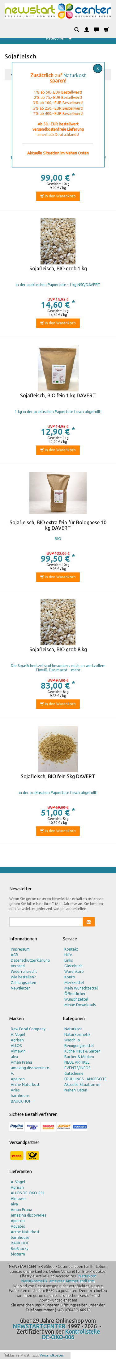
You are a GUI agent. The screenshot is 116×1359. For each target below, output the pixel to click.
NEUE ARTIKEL (76, 1062)
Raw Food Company (28, 1029)
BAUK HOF (20, 1243)
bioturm (18, 1254)
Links (68, 960)
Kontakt (71, 949)
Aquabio (18, 1226)
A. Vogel (18, 1034)
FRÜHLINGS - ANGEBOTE (85, 1079)
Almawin (18, 1051)
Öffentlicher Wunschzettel (76, 996)
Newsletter (20, 988)
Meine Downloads (80, 1005)
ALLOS (16, 1046)
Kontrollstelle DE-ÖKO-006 (71, 1334)
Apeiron (18, 1079)
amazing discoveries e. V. (30, 1070)
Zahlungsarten (23, 983)
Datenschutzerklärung (30, 960)
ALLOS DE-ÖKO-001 (28, 1193)
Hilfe (68, 955)
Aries (15, 1090)
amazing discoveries (28, 1215)
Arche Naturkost (25, 1085)
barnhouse (20, 1096)
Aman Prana (21, 1062)
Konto (69, 977)
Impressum (20, 949)
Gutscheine (74, 1073)
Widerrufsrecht (24, 971)
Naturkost (74, 75)
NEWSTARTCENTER (39, 1326)
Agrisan (17, 1040)
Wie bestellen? (23, 977)
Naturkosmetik (77, 1034)
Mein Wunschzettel (81, 988)
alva (14, 1057)
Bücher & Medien (79, 1057)
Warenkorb (74, 971)
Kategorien (59, 38)
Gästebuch (73, 966)
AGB (14, 955)
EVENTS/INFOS (77, 1068)
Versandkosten (52, 1355)
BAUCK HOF (21, 1101)
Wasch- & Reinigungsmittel (79, 1043)
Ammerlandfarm (80, 1281)
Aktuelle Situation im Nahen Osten (82, 1087)
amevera (57, 1281)
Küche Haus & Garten (82, 1051)
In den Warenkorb (58, 196)
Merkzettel (74, 983)
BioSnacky (19, 1249)
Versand (18, 966)
